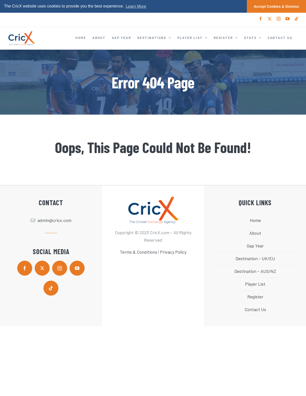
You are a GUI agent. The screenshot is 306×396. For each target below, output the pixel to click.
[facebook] (24, 268)
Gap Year (255, 245)
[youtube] (77, 268)
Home (255, 220)
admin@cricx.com (54, 220)
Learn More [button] (136, 6)
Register (255, 296)
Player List (255, 284)
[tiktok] (50, 288)
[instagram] (59, 268)
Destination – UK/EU (255, 258)
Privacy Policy (173, 252)
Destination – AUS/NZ (255, 271)
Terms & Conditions (138, 252)
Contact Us (255, 309)
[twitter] (42, 268)
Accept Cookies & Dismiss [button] (276, 6)
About (255, 233)
